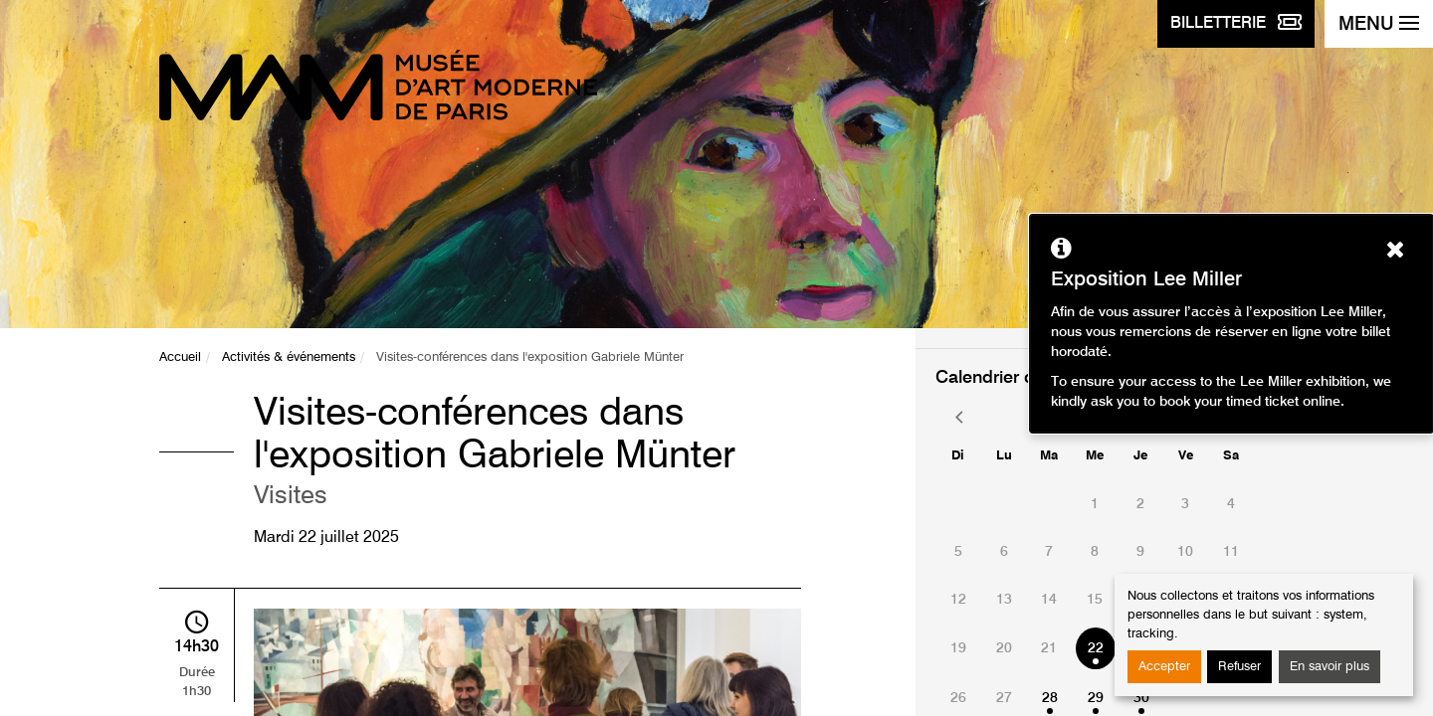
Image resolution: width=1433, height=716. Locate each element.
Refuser (1239, 666)
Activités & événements (288, 357)
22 (1096, 648)
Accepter (1164, 666)
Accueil (180, 357)
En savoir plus (1329, 666)
